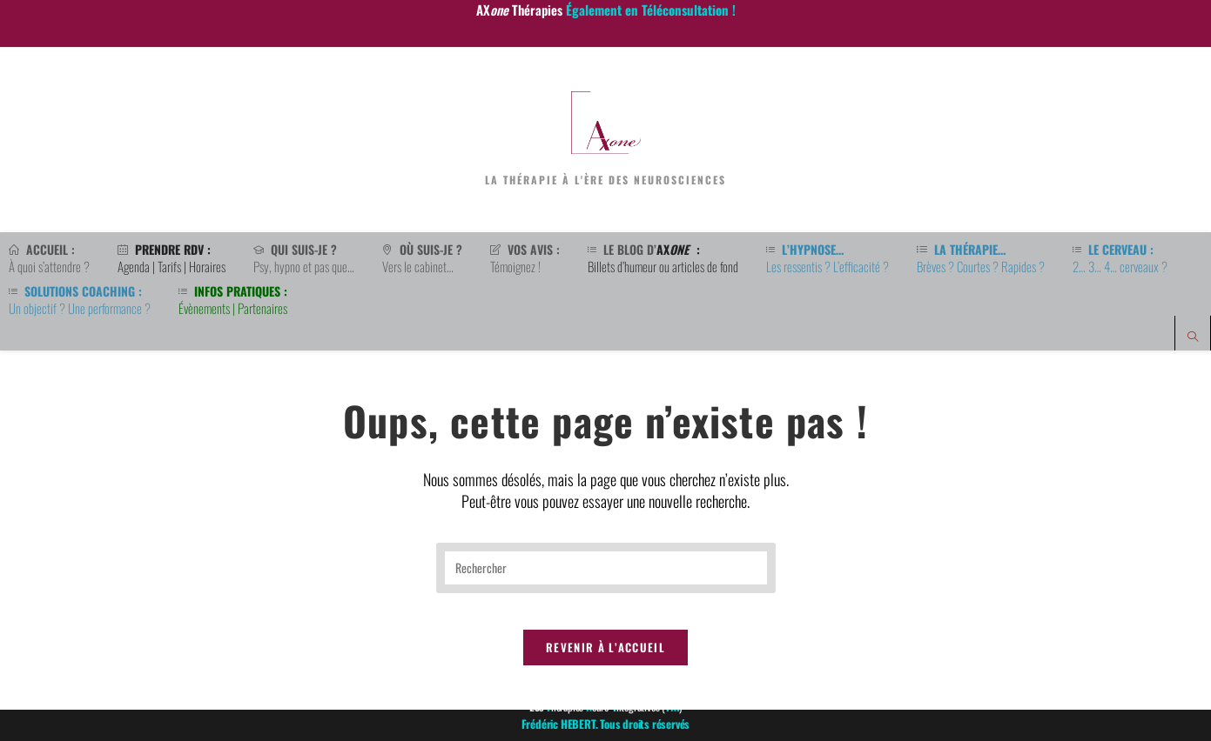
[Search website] (1193, 337)
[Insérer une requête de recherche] (606, 582)
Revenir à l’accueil (605, 678)
